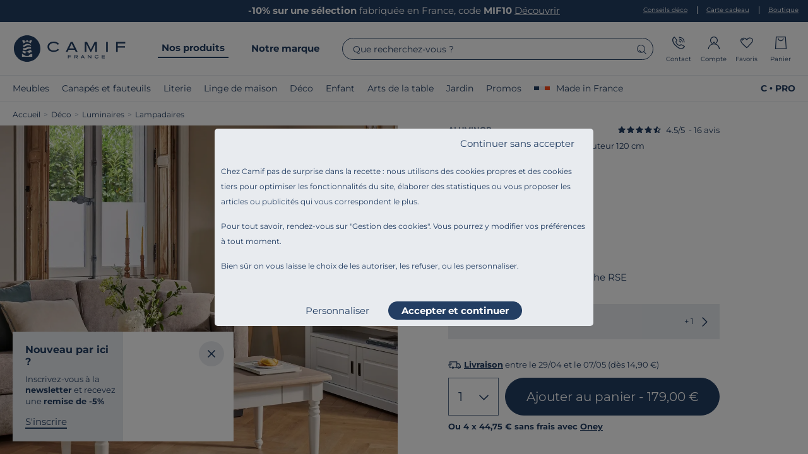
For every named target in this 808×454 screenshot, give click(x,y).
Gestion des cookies (389, 226)
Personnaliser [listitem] (337, 311)
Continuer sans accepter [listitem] (517, 143)
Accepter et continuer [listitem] (455, 311)
